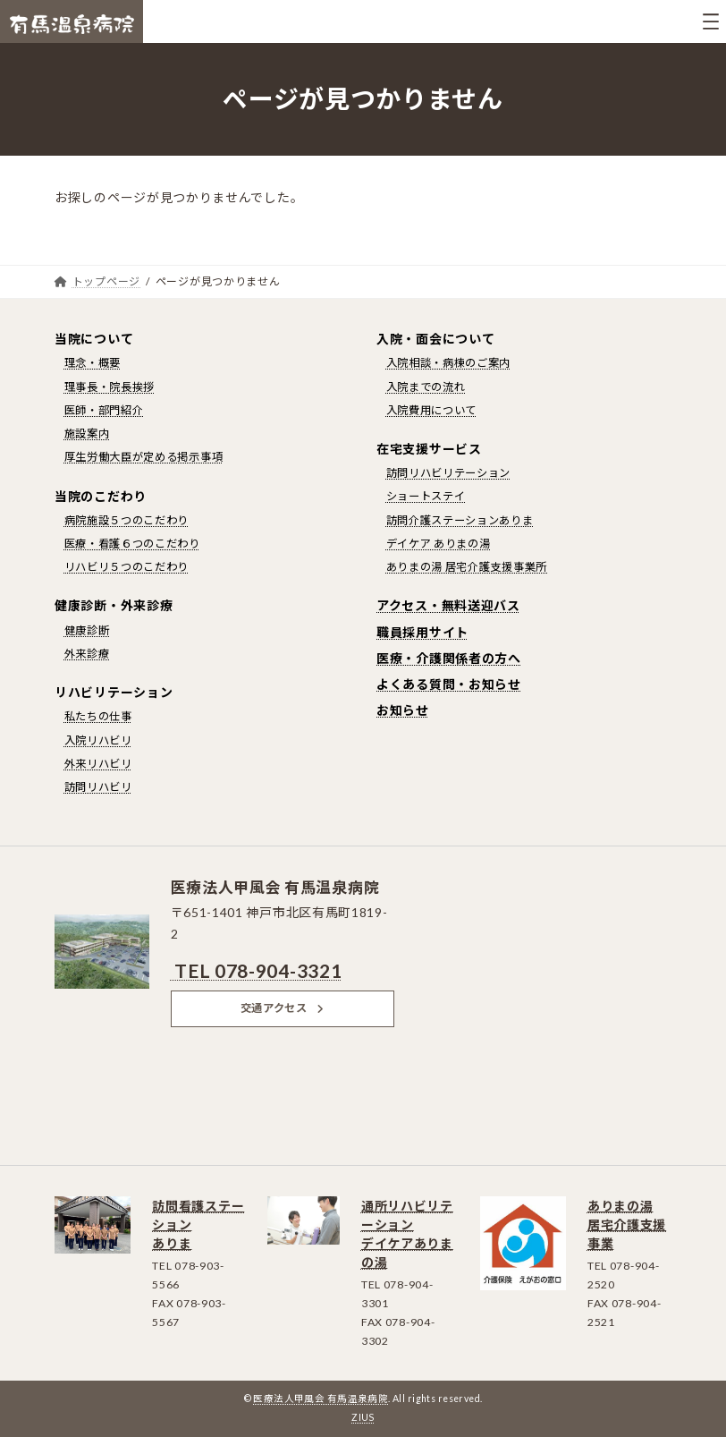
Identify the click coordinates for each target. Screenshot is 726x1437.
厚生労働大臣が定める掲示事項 (144, 456)
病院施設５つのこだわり (127, 520)
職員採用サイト (422, 632)
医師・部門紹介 (104, 410)
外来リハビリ (98, 763)
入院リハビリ (98, 740)
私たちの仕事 (98, 716)
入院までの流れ (426, 387)
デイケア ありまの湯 (438, 543)
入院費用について (431, 410)
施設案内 (87, 433)
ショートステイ (426, 496)
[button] (282, 1008)
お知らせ (402, 710)
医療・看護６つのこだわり (132, 543)
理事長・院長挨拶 (110, 387)
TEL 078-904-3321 (256, 970)
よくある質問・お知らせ (448, 684)
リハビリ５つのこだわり (127, 567)
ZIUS (363, 1417)
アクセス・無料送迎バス (448, 605)
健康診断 (87, 630)
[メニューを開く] (711, 21)
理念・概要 (93, 363)
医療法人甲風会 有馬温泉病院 (320, 1398)
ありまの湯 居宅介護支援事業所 (467, 567)
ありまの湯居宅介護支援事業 (626, 1224)
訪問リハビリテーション (448, 473)
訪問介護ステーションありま (460, 520)
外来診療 (87, 653)
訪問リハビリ (98, 787)
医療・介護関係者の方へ (448, 658)
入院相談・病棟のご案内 (448, 363)
